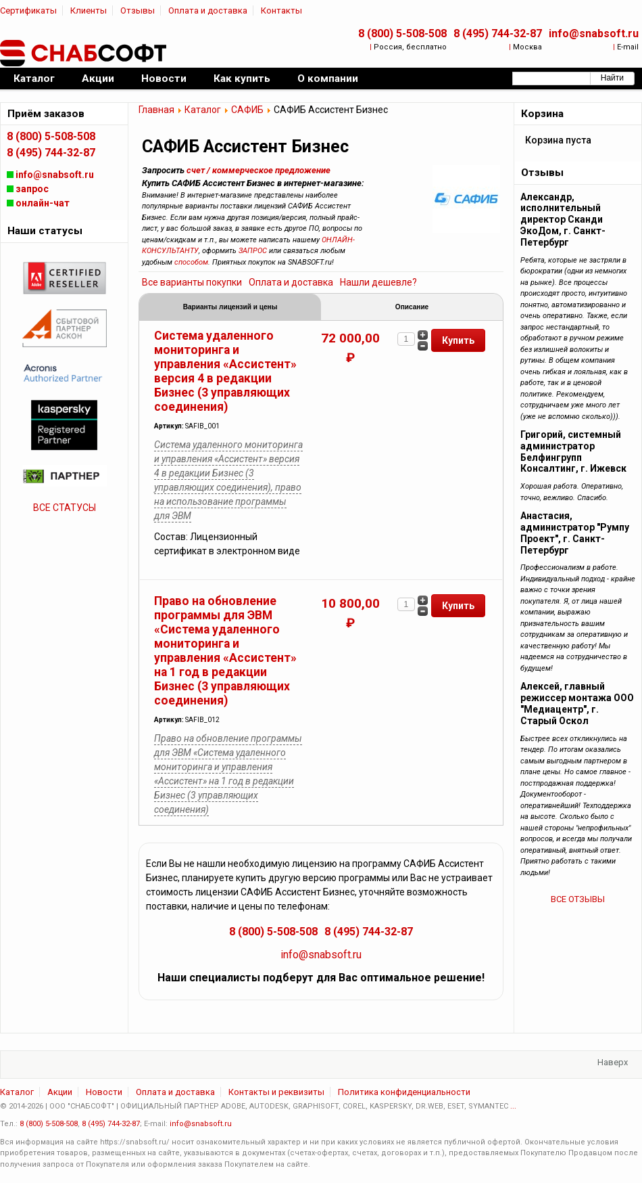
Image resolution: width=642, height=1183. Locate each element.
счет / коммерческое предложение (258, 170)
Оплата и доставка (207, 10)
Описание (411, 308)
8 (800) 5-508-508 (402, 33)
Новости (104, 1094)
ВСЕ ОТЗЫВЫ (578, 899)
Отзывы (137, 10)
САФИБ (247, 109)
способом (191, 262)
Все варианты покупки (192, 282)
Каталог (202, 109)
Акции (59, 1094)
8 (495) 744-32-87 (497, 33)
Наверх (612, 1064)
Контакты (281, 10)
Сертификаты (28, 10)
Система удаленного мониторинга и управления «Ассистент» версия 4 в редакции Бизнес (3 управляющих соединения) (225, 373)
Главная (156, 109)
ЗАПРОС (253, 250)
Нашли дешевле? (378, 282)
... (513, 1108)
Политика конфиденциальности (404, 1094)
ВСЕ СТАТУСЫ (64, 507)
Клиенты (88, 10)
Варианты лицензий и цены (230, 308)
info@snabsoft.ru (594, 33)
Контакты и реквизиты (276, 1094)
